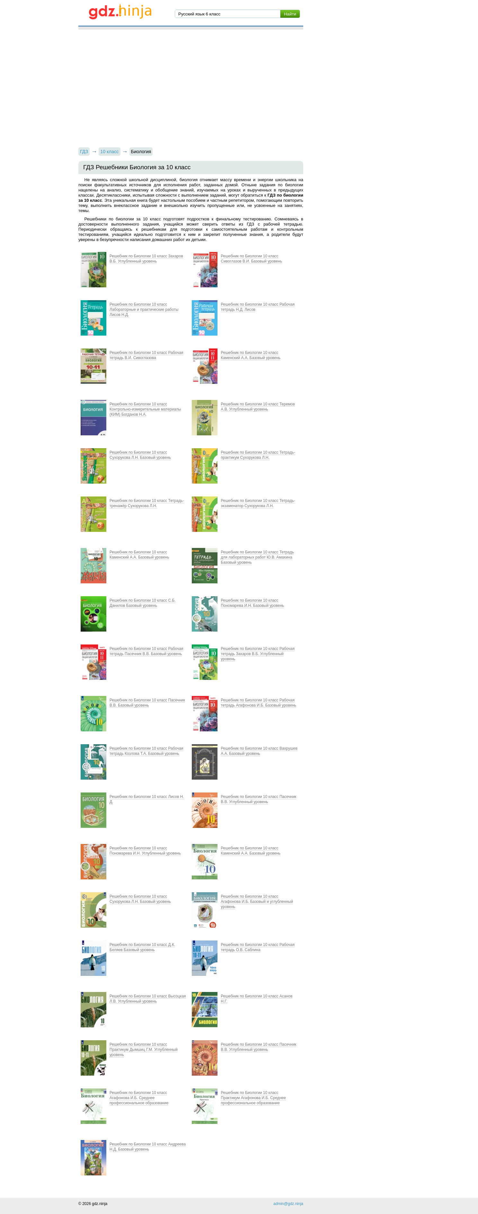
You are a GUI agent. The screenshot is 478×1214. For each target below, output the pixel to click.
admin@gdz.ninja (288, 1203)
